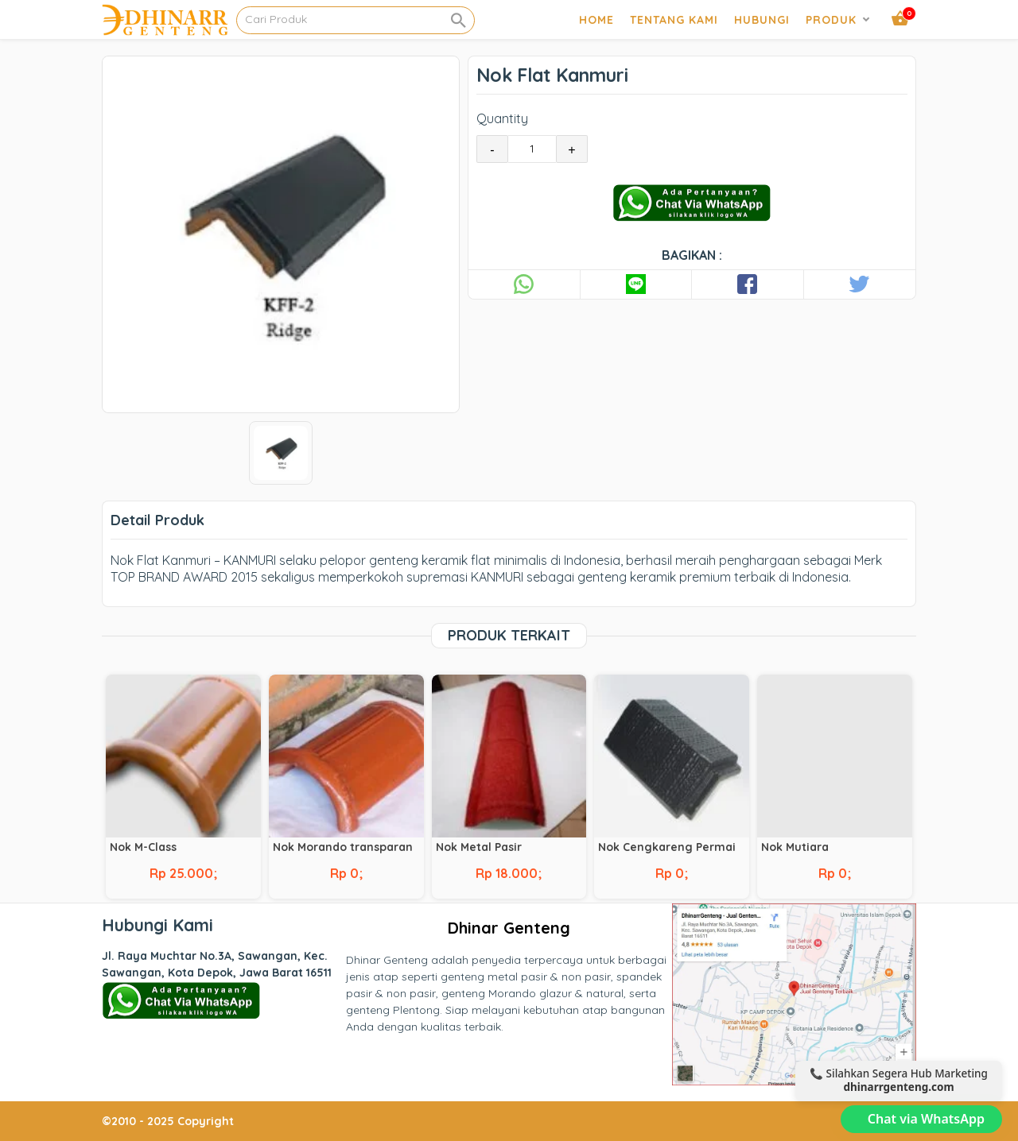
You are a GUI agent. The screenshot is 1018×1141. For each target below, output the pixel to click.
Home (596, 20)
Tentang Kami (674, 20)
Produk (831, 20)
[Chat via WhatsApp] (921, 1119)
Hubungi (762, 20)
